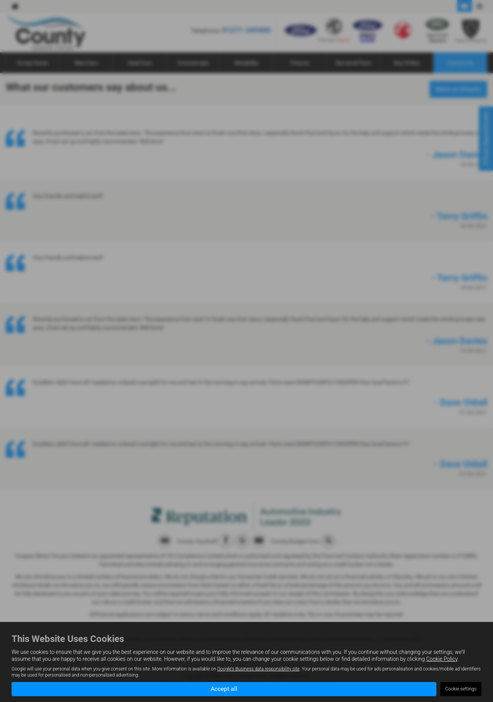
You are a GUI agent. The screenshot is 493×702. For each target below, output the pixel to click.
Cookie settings (460, 689)
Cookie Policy (441, 659)
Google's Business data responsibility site (258, 669)
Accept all (224, 688)
